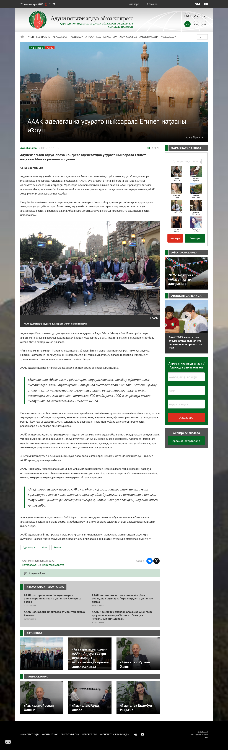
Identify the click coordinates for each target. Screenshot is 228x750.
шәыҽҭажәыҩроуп (53, 565)
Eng (196, 15)
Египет (57, 547)
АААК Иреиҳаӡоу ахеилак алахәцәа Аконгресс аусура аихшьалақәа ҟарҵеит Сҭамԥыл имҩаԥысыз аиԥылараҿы (122, 615)
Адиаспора (110, 36)
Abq (196, 24)
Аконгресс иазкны (39, 36)
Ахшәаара (186, 417)
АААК (50, 47)
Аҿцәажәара (168, 36)
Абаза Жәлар (60, 36)
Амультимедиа (148, 36)
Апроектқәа (93, 36)
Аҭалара (134, 4)
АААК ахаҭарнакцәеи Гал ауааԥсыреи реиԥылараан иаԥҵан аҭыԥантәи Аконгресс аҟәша (52, 598)
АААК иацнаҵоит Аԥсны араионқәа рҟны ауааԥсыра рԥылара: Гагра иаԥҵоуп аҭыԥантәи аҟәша (122, 598)
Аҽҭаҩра (152, 4)
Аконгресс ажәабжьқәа (114, 734)
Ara (204, 24)
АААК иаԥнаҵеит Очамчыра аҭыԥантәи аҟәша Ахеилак (54, 613)
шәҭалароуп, (29, 565)
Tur (204, 15)
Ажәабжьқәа (28, 148)
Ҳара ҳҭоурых (128, 36)
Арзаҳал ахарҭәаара (186, 441)
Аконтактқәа (50, 734)
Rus (188, 15)
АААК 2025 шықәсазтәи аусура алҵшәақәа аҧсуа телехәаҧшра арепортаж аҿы (185, 342)
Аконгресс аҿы (29, 734)
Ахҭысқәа (77, 36)
